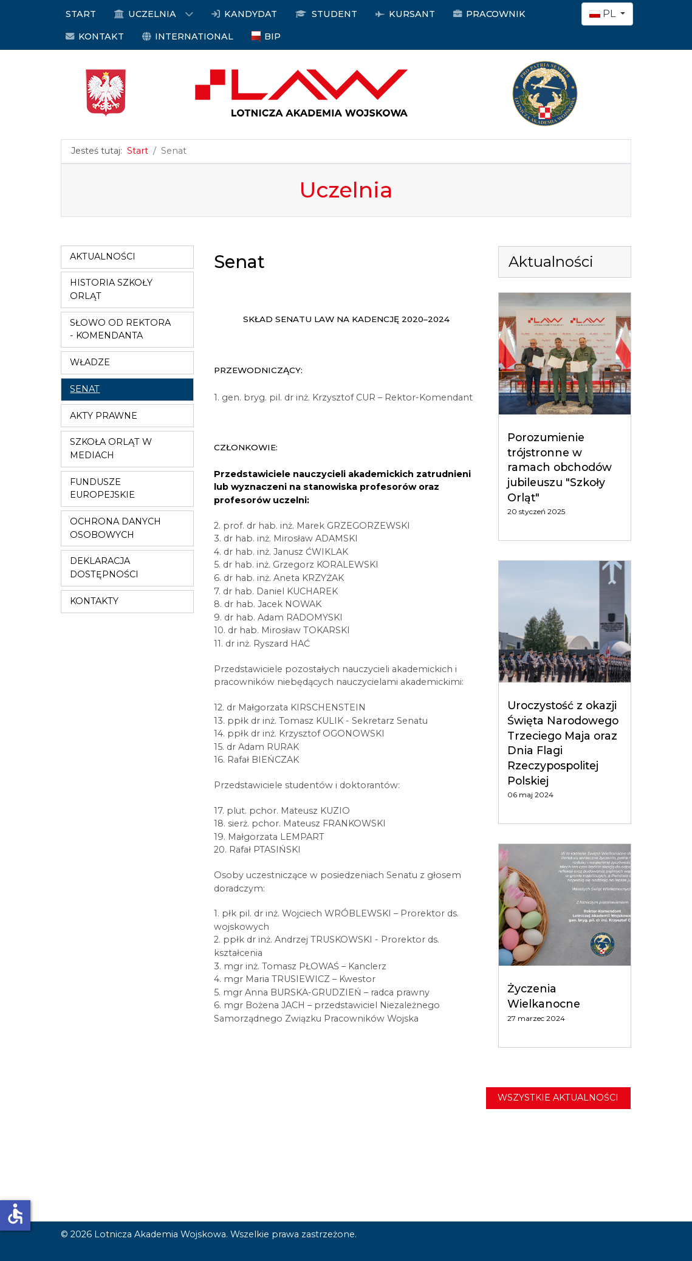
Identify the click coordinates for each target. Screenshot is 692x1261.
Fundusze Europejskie (102, 488)
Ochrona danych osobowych (115, 528)
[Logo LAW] (346, 92)
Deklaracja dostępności (104, 567)
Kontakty (94, 601)
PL (603, 13)
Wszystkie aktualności (558, 1097)
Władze (90, 362)
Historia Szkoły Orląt (111, 289)
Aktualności (102, 256)
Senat (85, 388)
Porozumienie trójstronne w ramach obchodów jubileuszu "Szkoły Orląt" (559, 467)
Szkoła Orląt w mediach (111, 448)
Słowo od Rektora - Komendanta (120, 329)
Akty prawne (103, 415)
